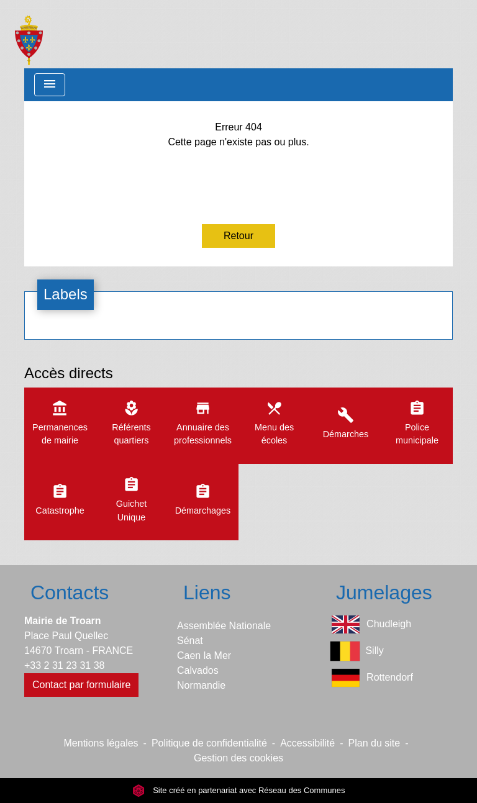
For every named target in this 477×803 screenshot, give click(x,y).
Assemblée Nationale (224, 625)
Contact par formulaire (81, 684)
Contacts (69, 592)
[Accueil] (29, 34)
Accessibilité (307, 743)
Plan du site (374, 743)
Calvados (198, 670)
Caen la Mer (204, 655)
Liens (207, 592)
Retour (238, 235)
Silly (357, 651)
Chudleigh (370, 624)
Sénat (190, 640)
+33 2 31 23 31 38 (64, 665)
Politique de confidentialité (209, 743)
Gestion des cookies (238, 758)
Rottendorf (371, 678)
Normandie (201, 685)
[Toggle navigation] (49, 84)
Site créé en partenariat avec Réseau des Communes (238, 790)
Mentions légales (101, 743)
